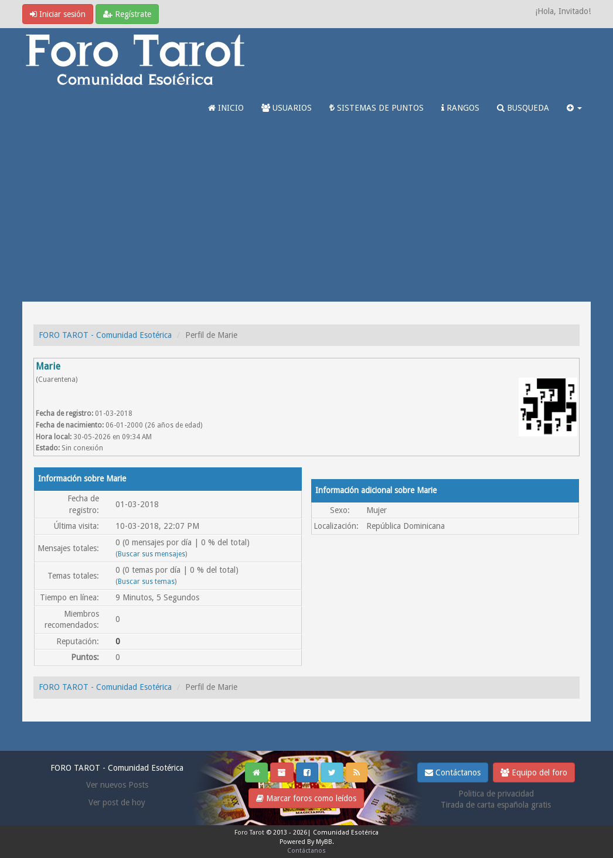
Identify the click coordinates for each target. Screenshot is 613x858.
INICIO (226, 107)
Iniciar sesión (58, 14)
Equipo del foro (533, 772)
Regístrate (127, 14)
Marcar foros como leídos (306, 798)
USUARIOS (286, 107)
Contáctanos (453, 772)
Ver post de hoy (116, 802)
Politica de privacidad (496, 793)
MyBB (324, 842)
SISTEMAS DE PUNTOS (376, 107)
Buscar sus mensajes (151, 554)
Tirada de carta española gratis (496, 804)
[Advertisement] (306, 214)
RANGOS (460, 107)
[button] (574, 107)
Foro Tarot (249, 832)
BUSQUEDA (523, 107)
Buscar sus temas (146, 581)
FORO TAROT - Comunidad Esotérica (105, 335)
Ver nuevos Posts (117, 784)
